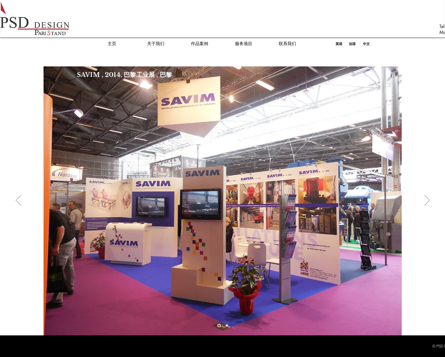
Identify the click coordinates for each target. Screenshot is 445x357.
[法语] (352, 44)
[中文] (366, 44)
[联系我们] (287, 44)
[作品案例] (199, 44)
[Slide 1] (219, 325)
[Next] (427, 201)
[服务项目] (244, 44)
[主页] (112, 44)
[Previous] (18, 201)
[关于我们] (156, 44)
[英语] (339, 44)
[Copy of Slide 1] (227, 326)
